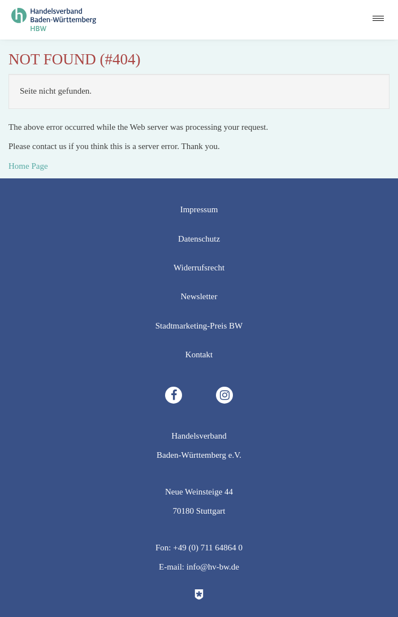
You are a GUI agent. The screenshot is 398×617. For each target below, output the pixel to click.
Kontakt (199, 354)
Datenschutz (199, 238)
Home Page (28, 165)
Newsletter (199, 296)
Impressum (199, 209)
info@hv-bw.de (213, 566)
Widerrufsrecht (199, 267)
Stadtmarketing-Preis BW (199, 325)
